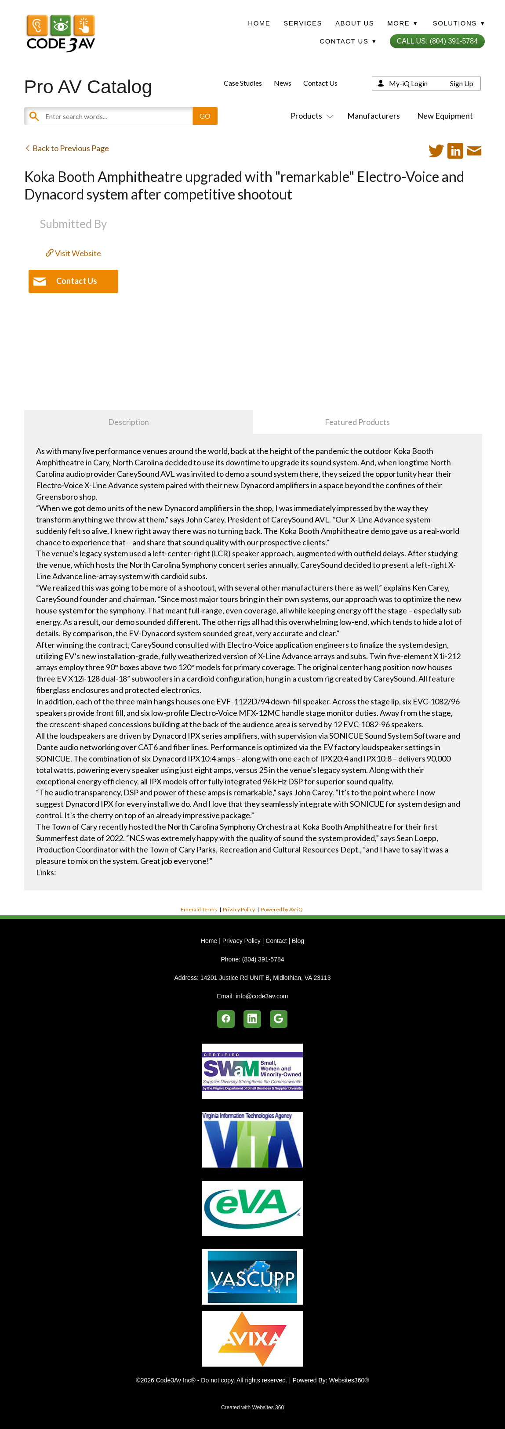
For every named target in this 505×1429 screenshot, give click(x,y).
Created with (252, 1407)
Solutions (459, 23)
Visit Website (73, 253)
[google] (278, 1019)
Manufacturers (373, 115)
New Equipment (445, 115)
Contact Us (320, 83)
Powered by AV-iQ (282, 909)
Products (310, 115)
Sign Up (461, 83)
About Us (354, 23)
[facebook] (226, 1019)
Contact (276, 940)
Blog (298, 940)
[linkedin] (252, 1019)
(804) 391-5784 (263, 959)
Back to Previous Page (66, 148)
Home (259, 23)
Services (302, 23)
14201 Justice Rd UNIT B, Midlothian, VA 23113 (265, 977)
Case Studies (243, 83)
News (282, 83)
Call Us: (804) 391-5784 (437, 41)
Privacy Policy (239, 909)
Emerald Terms (199, 909)
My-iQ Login (408, 83)
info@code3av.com (262, 996)
